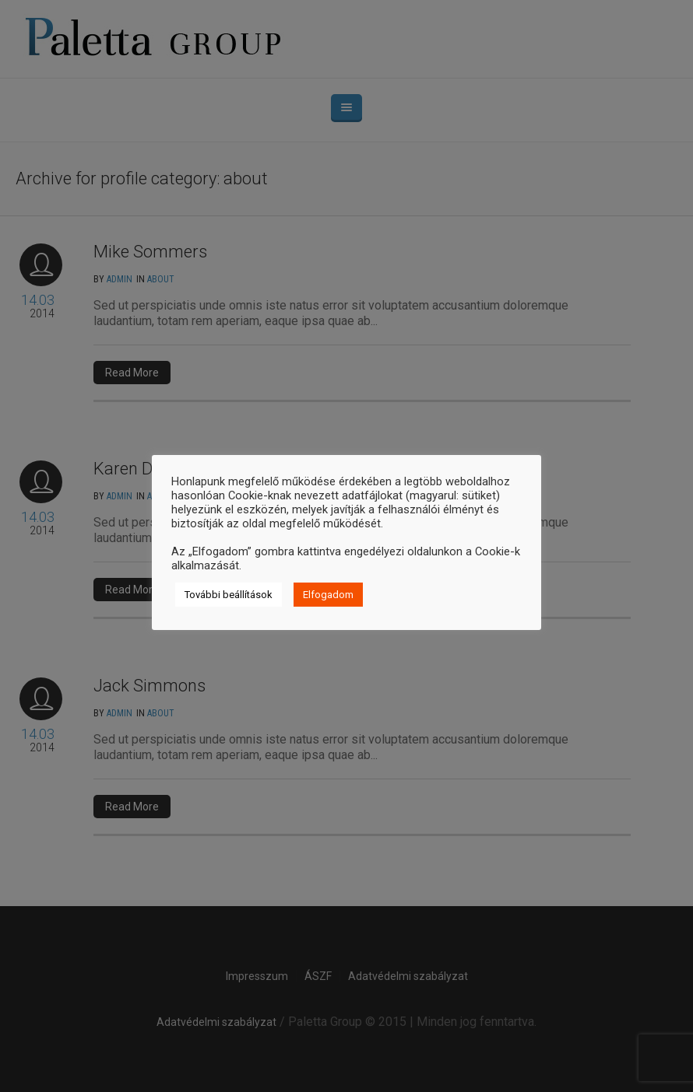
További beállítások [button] (229, 594)
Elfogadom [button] (328, 594)
